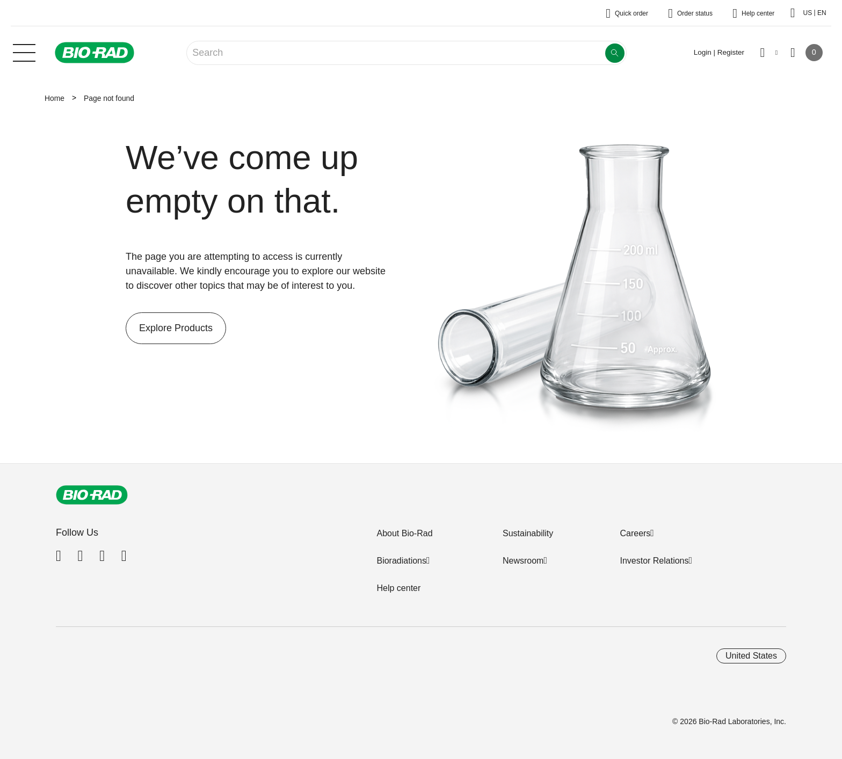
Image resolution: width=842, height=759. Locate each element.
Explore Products (169, 328)
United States (751, 655)
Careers (635, 533)
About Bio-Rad (404, 533)
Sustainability (528, 533)
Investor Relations (654, 560)
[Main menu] (24, 51)
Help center (398, 588)
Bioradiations (401, 560)
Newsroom (523, 560)
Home (54, 98)
